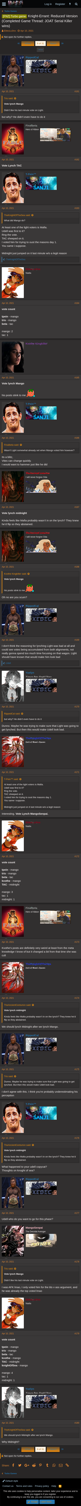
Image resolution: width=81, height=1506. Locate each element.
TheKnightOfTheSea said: (17, 215)
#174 (76, 998)
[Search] (76, 4)
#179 (76, 1333)
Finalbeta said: (11, 445)
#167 (76, 507)
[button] (4, 4)
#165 (76, 377)
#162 (76, 159)
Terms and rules (24, 1486)
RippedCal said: (12, 713)
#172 (76, 856)
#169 (76, 640)
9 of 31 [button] (40, 43)
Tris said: (8, 98)
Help (54, 1486)
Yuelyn (30, 672)
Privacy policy (42, 1486)
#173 (76, 942)
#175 (76, 1069)
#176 (76, 1138)
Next (53, 43)
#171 (76, 772)
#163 (76, 208)
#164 (76, 303)
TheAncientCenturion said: (17, 1005)
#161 (76, 91)
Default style (10, 1481)
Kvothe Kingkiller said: (15, 573)
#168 (76, 567)
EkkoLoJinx (10, 30)
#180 (76, 1423)
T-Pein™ (31, 174)
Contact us (7, 1486)
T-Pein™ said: (11, 779)
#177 (76, 1213)
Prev (28, 43)
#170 (76, 706)
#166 (76, 438)
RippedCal (32, 57)
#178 (76, 1261)
